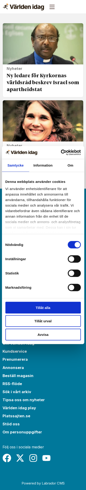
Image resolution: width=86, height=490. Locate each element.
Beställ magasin (18, 375)
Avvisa (43, 334)
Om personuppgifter (22, 432)
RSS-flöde (12, 383)
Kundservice (15, 351)
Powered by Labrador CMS (43, 483)
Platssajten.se (16, 416)
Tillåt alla (43, 307)
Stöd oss (11, 424)
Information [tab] (43, 165)
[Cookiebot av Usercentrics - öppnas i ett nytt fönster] (61, 153)
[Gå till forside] (23, 7)
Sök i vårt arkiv (17, 391)
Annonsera (13, 367)
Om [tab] (70, 165)
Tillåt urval (43, 321)
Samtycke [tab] (15, 165)
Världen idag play (19, 408)
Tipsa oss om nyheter (24, 400)
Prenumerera (15, 359)
